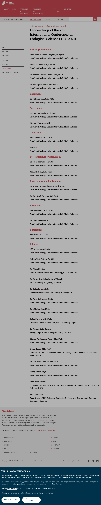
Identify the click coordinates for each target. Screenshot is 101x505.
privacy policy (12, 488)
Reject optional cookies (31, 500)
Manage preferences (9, 493)
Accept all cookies (11, 500)
